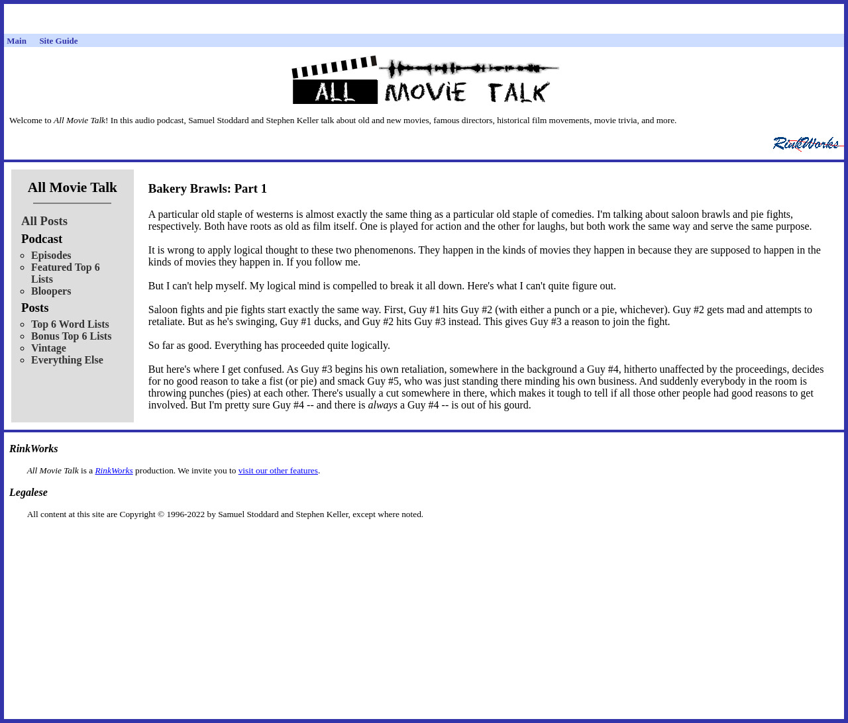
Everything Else (67, 359)
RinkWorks (113, 470)
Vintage (48, 348)
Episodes (51, 255)
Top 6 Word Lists (70, 324)
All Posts (44, 221)
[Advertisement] (424, 541)
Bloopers (51, 291)
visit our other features (278, 470)
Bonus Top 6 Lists (71, 336)
